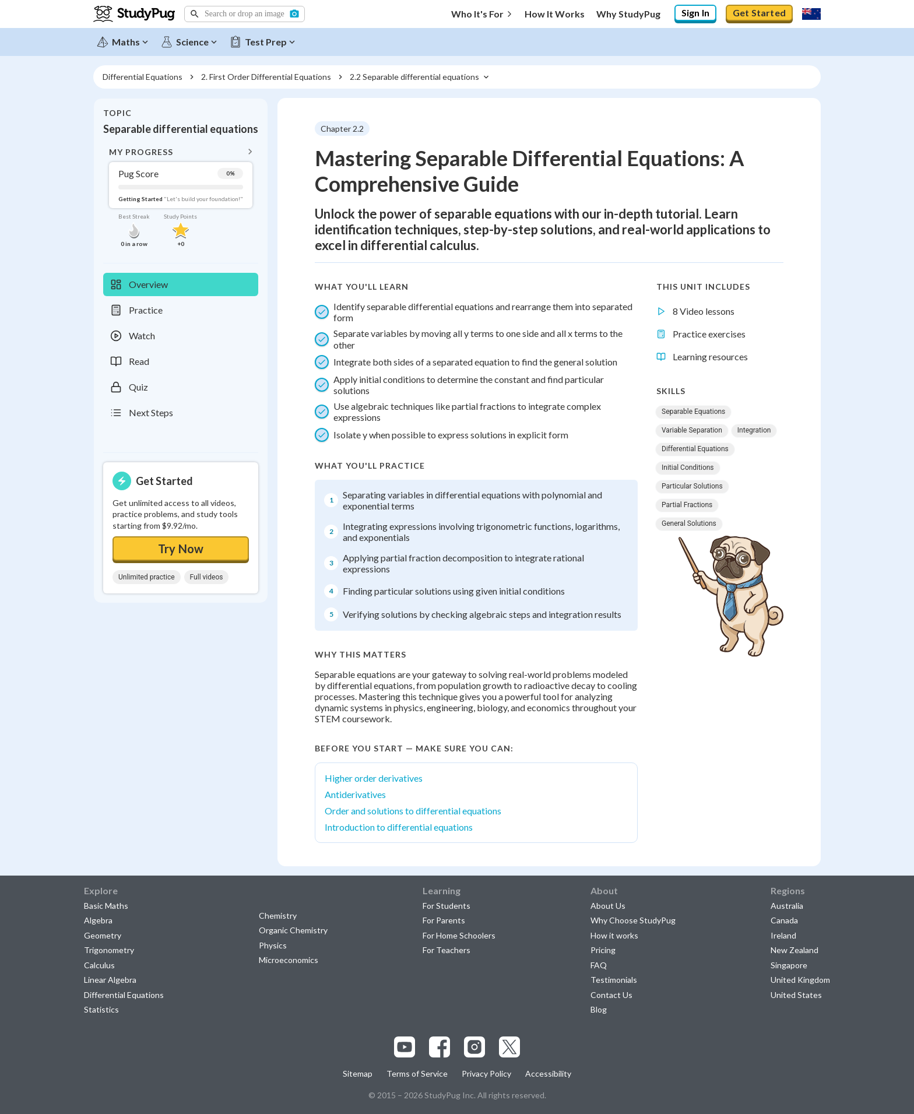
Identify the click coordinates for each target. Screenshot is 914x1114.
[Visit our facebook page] (439, 1046)
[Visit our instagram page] (474, 1046)
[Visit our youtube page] (404, 1046)
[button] (244, 14)
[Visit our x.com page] (509, 1046)
